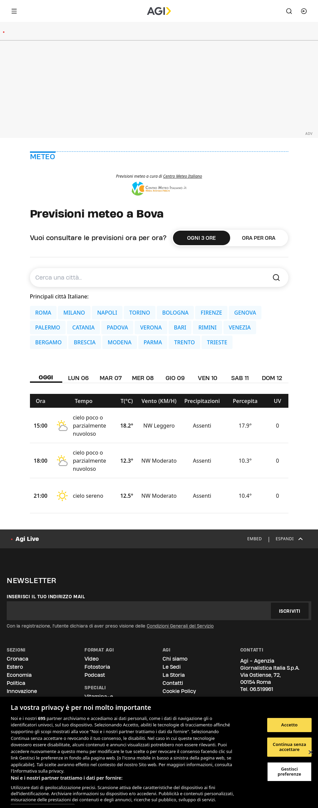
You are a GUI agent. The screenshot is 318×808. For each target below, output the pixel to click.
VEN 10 (207, 377)
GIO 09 (175, 377)
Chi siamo (175, 659)
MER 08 (143, 377)
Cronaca (17, 659)
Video (91, 659)
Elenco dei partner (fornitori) (42, 802)
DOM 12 (272, 377)
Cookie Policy (179, 691)
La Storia (174, 675)
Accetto (289, 725)
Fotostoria (97, 667)
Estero (15, 667)
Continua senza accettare (289, 747)
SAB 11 (240, 377)
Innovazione (22, 691)
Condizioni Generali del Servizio (180, 626)
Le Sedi (172, 667)
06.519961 (261, 689)
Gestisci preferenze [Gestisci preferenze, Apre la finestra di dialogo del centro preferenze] (289, 771)
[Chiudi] (310, 752)
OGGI (46, 377)
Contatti (173, 683)
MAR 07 (111, 377)
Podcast (94, 675)
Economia (19, 675)
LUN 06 (78, 377)
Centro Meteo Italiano (182, 176)
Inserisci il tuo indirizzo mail (46, 597)
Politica (16, 683)
